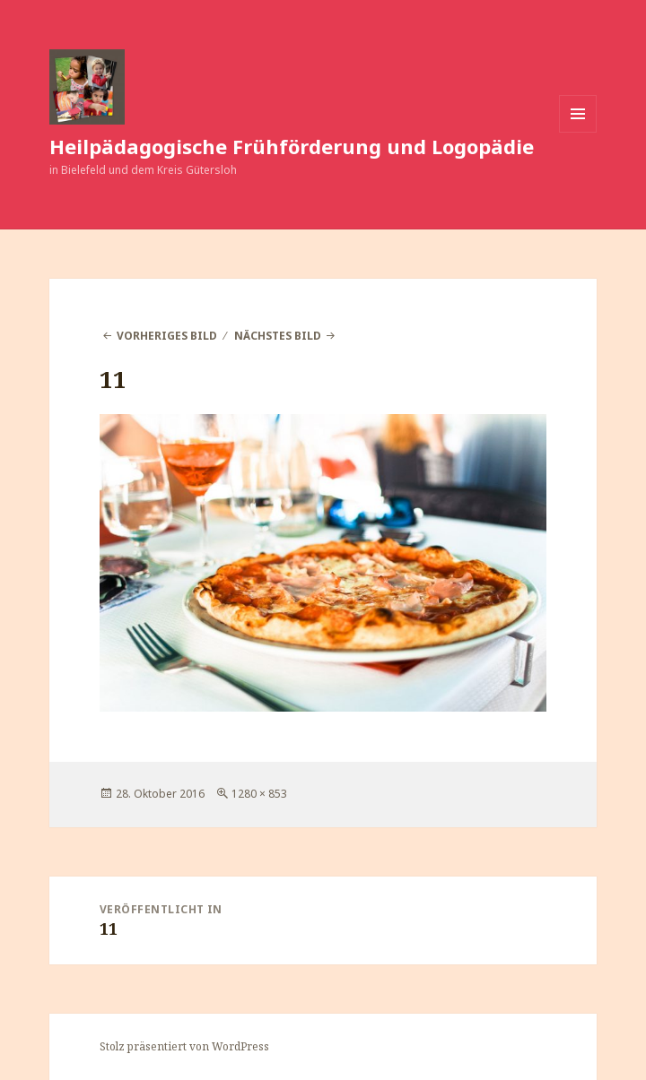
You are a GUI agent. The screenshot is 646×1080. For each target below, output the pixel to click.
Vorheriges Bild (167, 335)
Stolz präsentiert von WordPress (184, 1046)
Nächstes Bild (277, 335)
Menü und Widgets (578, 132)
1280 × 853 (259, 793)
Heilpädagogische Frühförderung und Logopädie (291, 146)
